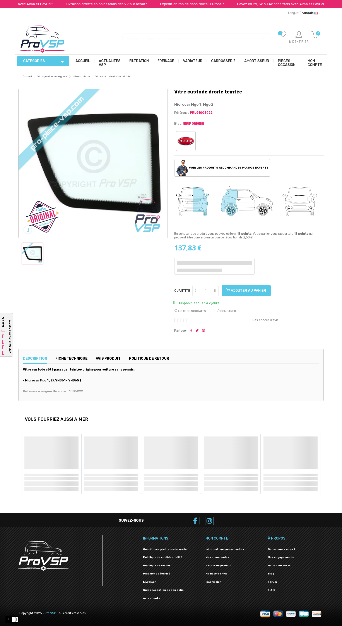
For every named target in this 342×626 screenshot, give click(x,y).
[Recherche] (197, 36)
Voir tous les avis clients (10, 336)
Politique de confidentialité (162, 557)
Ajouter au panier (246, 290)
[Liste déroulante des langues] (304, 13)
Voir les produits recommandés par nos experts (222, 168)
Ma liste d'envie (216, 573)
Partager (191, 331)
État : (178, 124)
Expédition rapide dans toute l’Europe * (202, 4)
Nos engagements (281, 557)
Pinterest (203, 331)
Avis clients (151, 598)
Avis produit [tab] (108, 358)
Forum (272, 581)
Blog (271, 573)
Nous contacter (279, 565)
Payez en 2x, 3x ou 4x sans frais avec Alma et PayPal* (291, 4)
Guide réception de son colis (163, 590)
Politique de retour (156, 565)
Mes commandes (217, 557)
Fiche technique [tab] (71, 358)
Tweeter (197, 331)
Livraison (149, 581)
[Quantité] (205, 290)
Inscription (213, 581)
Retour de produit (218, 565)
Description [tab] (35, 358)
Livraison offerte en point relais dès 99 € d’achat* (116, 4)
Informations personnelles (224, 549)
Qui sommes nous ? (281, 549)
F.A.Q (271, 590)
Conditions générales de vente (165, 549)
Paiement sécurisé (156, 573)
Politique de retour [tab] (149, 358)
